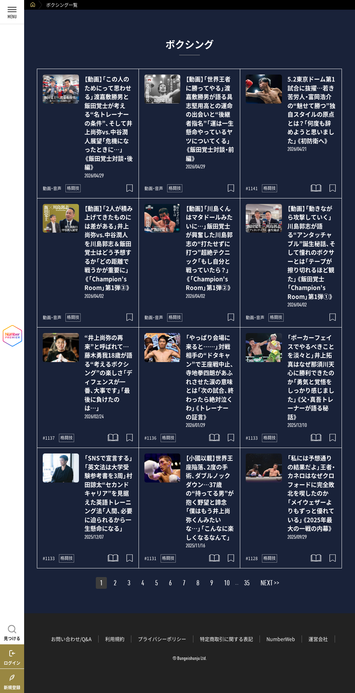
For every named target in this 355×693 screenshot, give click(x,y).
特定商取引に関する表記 (226, 638)
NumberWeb (280, 638)
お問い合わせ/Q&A (71, 638)
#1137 (49, 438)
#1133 (252, 438)
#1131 (150, 558)
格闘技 (73, 188)
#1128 (252, 558)
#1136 (150, 438)
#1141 (252, 188)
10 (227, 583)
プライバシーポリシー (162, 638)
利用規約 (114, 638)
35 (247, 583)
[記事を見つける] (12, 632)
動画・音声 (52, 188)
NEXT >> (270, 583)
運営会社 (318, 638)
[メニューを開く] (12, 12)
